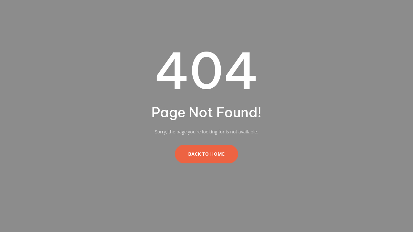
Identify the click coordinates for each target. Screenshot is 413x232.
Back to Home (206, 154)
